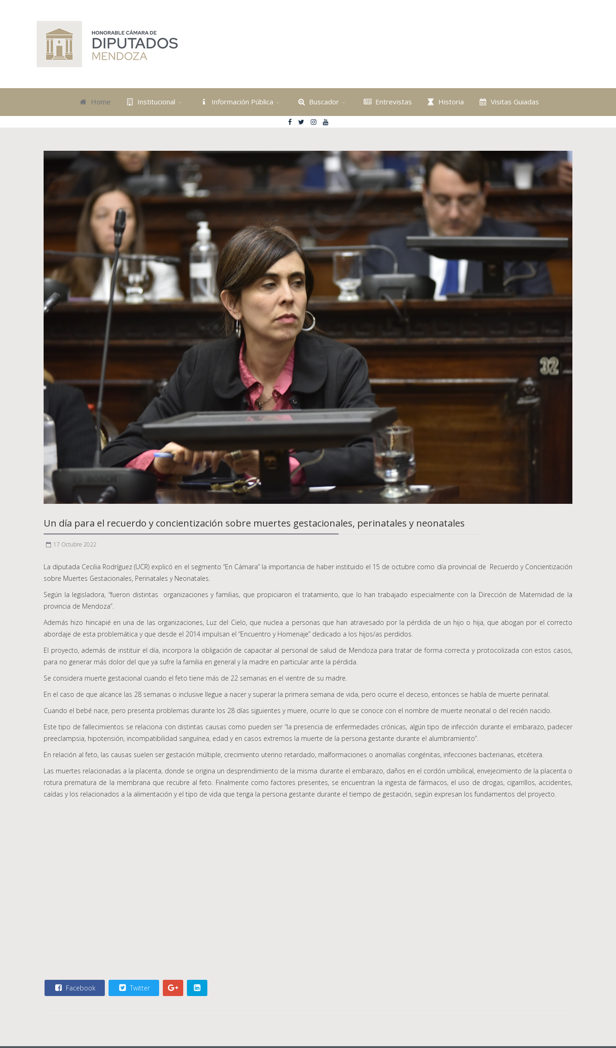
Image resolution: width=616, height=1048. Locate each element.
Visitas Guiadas (508, 101)
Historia (444, 101)
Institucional (150, 101)
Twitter (133, 987)
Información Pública (235, 101)
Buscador (317, 101)
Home (94, 101)
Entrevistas (386, 101)
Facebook (74, 987)
